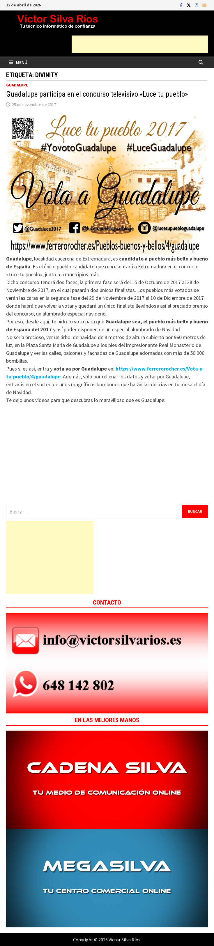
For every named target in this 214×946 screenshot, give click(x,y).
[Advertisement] (140, 44)
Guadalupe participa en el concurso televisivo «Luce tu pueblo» (97, 94)
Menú (18, 62)
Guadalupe (17, 85)
